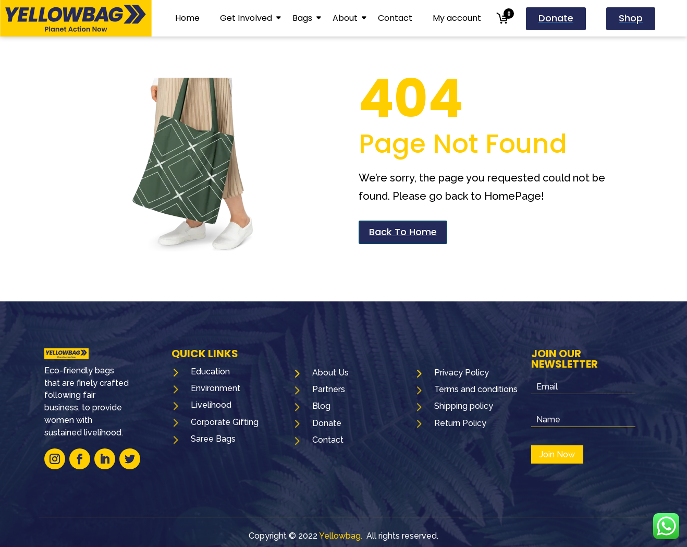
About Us (330, 373)
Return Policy (460, 423)
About (345, 18)
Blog (321, 406)
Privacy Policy (461, 373)
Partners (328, 389)
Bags (302, 18)
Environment (215, 388)
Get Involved (246, 18)
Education (210, 371)
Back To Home (403, 231)
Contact (395, 18)
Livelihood (211, 405)
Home (187, 18)
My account (457, 18)
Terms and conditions (476, 389)
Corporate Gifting (225, 422)
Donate (326, 423)
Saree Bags (213, 439)
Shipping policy (463, 406)
